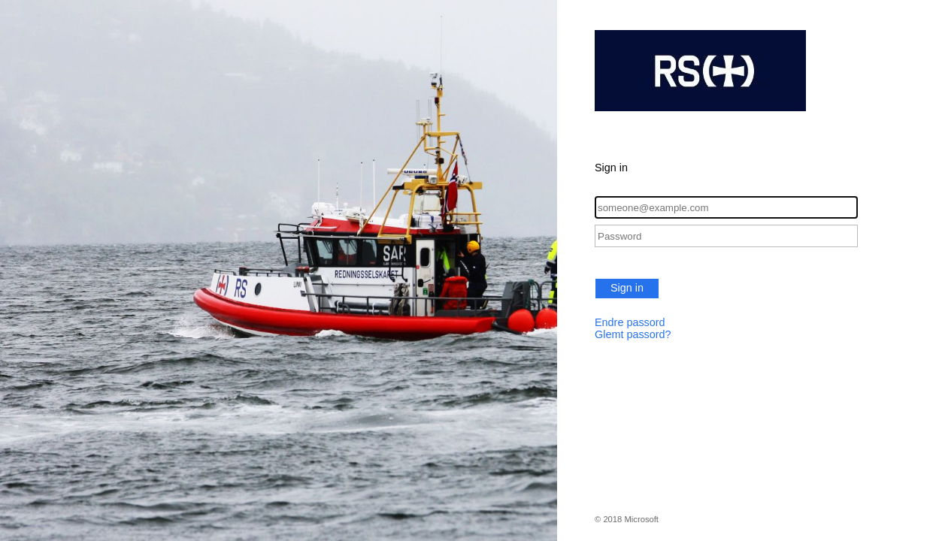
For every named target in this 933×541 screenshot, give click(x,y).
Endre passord (630, 322)
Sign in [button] (627, 288)
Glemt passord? (633, 334)
